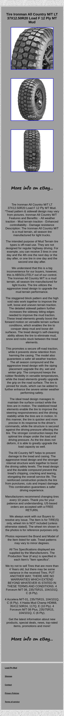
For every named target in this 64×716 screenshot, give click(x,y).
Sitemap (8, 676)
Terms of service (12, 702)
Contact (8, 685)
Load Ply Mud (11, 668)
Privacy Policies (12, 693)
